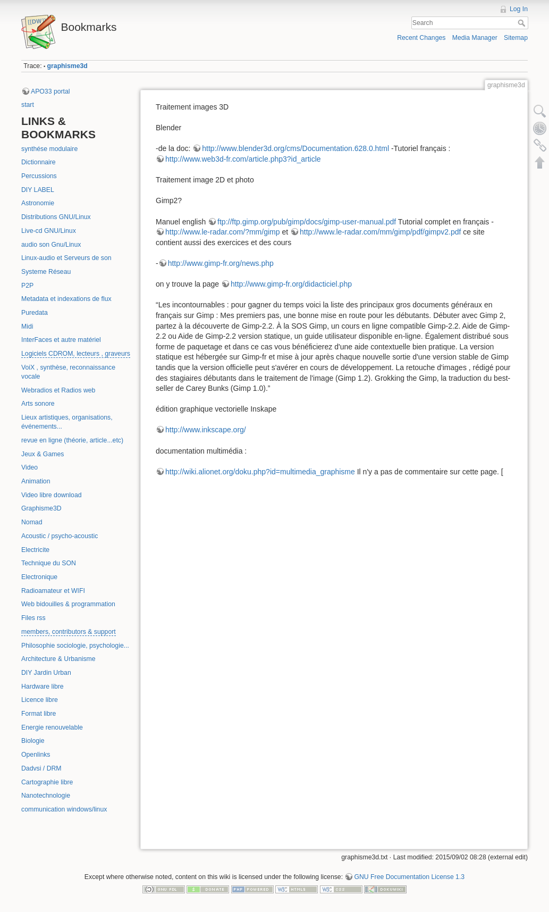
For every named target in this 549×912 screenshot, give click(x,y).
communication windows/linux (64, 809)
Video (29, 467)
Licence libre (39, 700)
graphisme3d (67, 66)
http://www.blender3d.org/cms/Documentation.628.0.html (295, 148)
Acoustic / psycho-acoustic (59, 536)
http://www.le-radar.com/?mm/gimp (222, 232)
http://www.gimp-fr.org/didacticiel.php (291, 284)
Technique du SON (48, 563)
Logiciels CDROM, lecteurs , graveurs (75, 353)
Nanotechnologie (45, 795)
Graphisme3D (41, 508)
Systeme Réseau (46, 271)
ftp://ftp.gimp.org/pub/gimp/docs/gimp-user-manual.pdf (306, 221)
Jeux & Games (42, 454)
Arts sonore (38, 403)
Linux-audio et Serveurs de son (66, 258)
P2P (27, 285)
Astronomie (37, 203)
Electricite (35, 550)
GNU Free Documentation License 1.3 (409, 877)
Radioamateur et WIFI (53, 591)
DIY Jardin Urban (46, 672)
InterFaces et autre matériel (61, 340)
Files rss (33, 618)
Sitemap (516, 37)
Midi (27, 326)
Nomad (32, 522)
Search (523, 23)
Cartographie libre (47, 782)
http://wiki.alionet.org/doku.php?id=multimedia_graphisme (260, 471)
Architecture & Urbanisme (58, 659)
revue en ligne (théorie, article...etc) (72, 440)
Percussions (39, 176)
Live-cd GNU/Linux (48, 231)
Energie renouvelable (52, 727)
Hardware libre (42, 686)
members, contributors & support (68, 631)
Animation (35, 481)
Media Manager (474, 37)
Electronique (39, 577)
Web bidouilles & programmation (68, 604)
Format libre (38, 713)
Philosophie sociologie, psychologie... (75, 645)
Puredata (34, 312)
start (27, 104)
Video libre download (51, 495)
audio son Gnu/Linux (51, 244)
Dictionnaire (38, 162)
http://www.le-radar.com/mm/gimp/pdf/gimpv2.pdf (380, 232)
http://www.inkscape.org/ (205, 429)
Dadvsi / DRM (41, 768)
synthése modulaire (49, 149)
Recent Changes (421, 37)
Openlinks (35, 754)
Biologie (33, 740)
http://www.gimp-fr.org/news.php (221, 263)
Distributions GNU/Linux (56, 217)
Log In (519, 9)
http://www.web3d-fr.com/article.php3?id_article (243, 159)
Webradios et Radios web (58, 390)
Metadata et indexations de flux (66, 299)
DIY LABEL (37, 190)
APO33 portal (50, 91)
